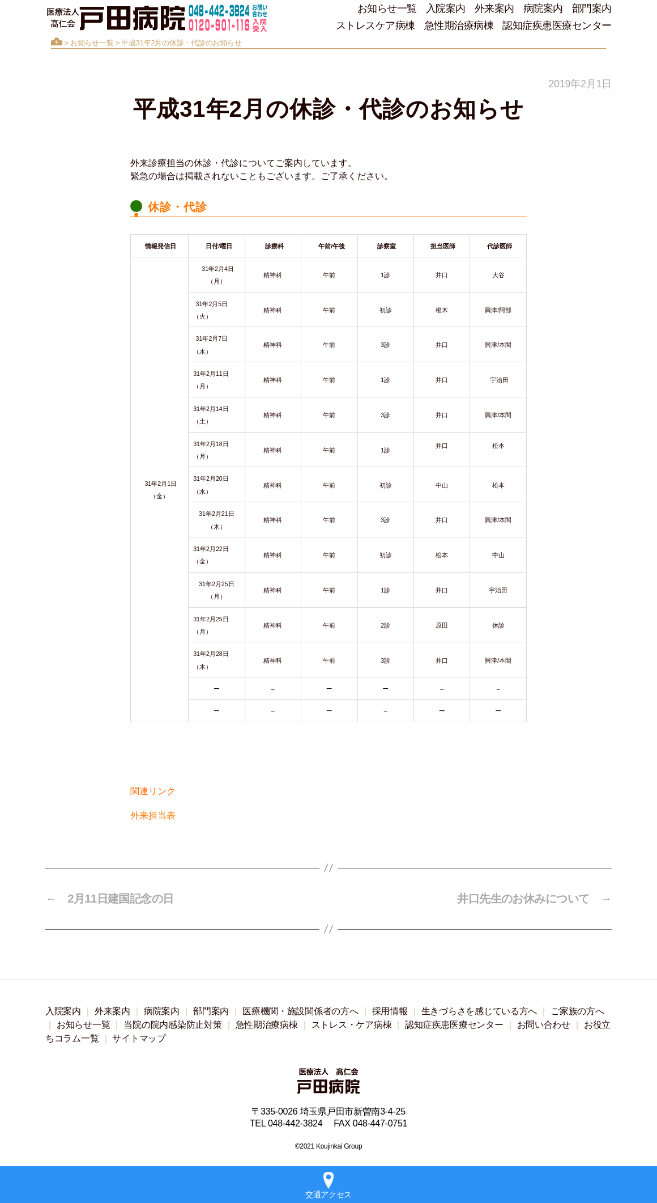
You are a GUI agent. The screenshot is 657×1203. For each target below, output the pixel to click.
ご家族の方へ (577, 1011)
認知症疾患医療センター (557, 25)
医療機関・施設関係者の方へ (300, 1011)
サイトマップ (138, 1038)
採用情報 (390, 1011)
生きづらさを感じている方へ (479, 1011)
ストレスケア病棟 (375, 25)
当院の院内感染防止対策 (172, 1025)
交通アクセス (328, 1185)
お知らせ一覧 (387, 8)
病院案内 (543, 8)
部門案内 (592, 8)
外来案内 (494, 8)
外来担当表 (153, 815)
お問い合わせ (543, 1025)
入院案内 (446, 8)
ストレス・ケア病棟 (352, 1025)
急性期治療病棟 (459, 25)
